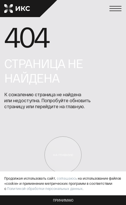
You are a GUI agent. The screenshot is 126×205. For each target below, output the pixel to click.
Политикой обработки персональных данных (45, 188)
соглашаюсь (67, 178)
